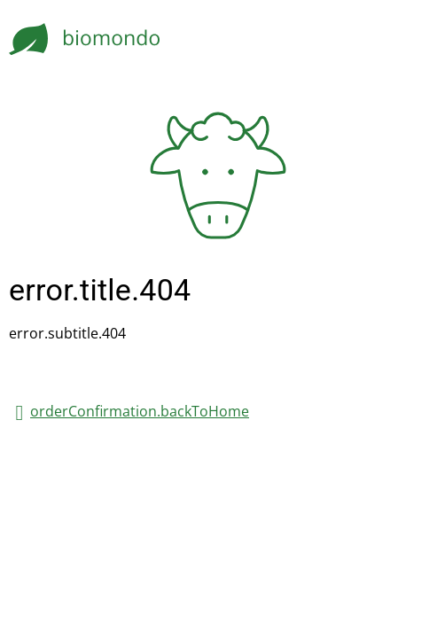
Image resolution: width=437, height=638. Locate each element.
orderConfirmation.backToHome (139, 411)
